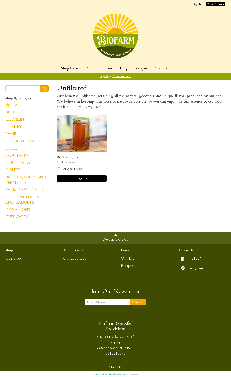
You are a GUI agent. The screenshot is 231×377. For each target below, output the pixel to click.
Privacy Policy (115, 367)
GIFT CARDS (17, 217)
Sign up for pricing (72, 168)
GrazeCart (133, 373)
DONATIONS (17, 209)
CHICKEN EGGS (20, 141)
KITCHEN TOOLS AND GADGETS (22, 199)
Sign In (197, 4)
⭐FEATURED (18, 105)
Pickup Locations (98, 68)
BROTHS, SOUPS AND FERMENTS (25, 180)
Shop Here (69, 68)
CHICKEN (14, 119)
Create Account (215, 4)
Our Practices (74, 258)
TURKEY (13, 126)
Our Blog (129, 258)
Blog (124, 68)
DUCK (11, 148)
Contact (161, 68)
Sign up (82, 178)
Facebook (191, 259)
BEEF (10, 112)
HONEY (12, 170)
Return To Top (115, 237)
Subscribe (138, 302)
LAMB (10, 134)
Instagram (191, 268)
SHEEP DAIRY (18, 162)
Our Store (13, 258)
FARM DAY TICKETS (24, 189)
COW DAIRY (17, 155)
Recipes (141, 68)
